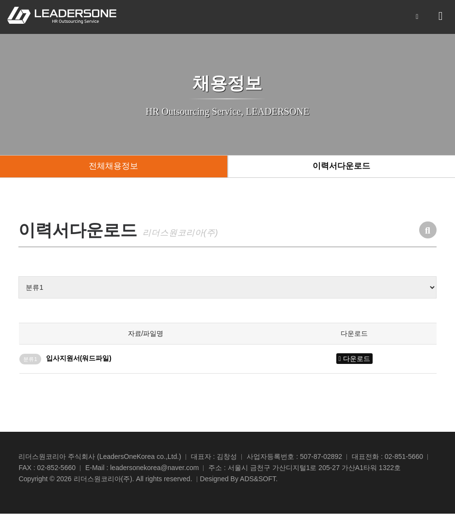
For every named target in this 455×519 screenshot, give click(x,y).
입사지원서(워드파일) (78, 363)
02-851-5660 (404, 462)
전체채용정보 (113, 169)
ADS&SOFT (258, 484)
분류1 (30, 364)
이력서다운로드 (341, 169)
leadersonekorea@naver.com (154, 473)
